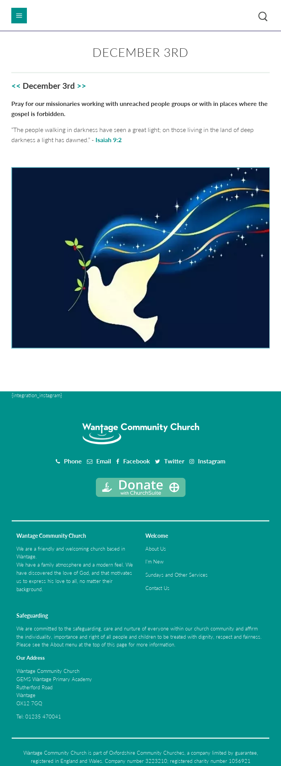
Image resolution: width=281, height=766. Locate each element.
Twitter (174, 461)
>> (81, 85)
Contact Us (157, 588)
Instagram (211, 461)
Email (103, 461)
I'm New (154, 561)
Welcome (156, 535)
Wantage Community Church (51, 535)
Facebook (136, 461)
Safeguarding (32, 615)
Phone (73, 461)
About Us (155, 549)
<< (16, 85)
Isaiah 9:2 (108, 139)
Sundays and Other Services (176, 575)
